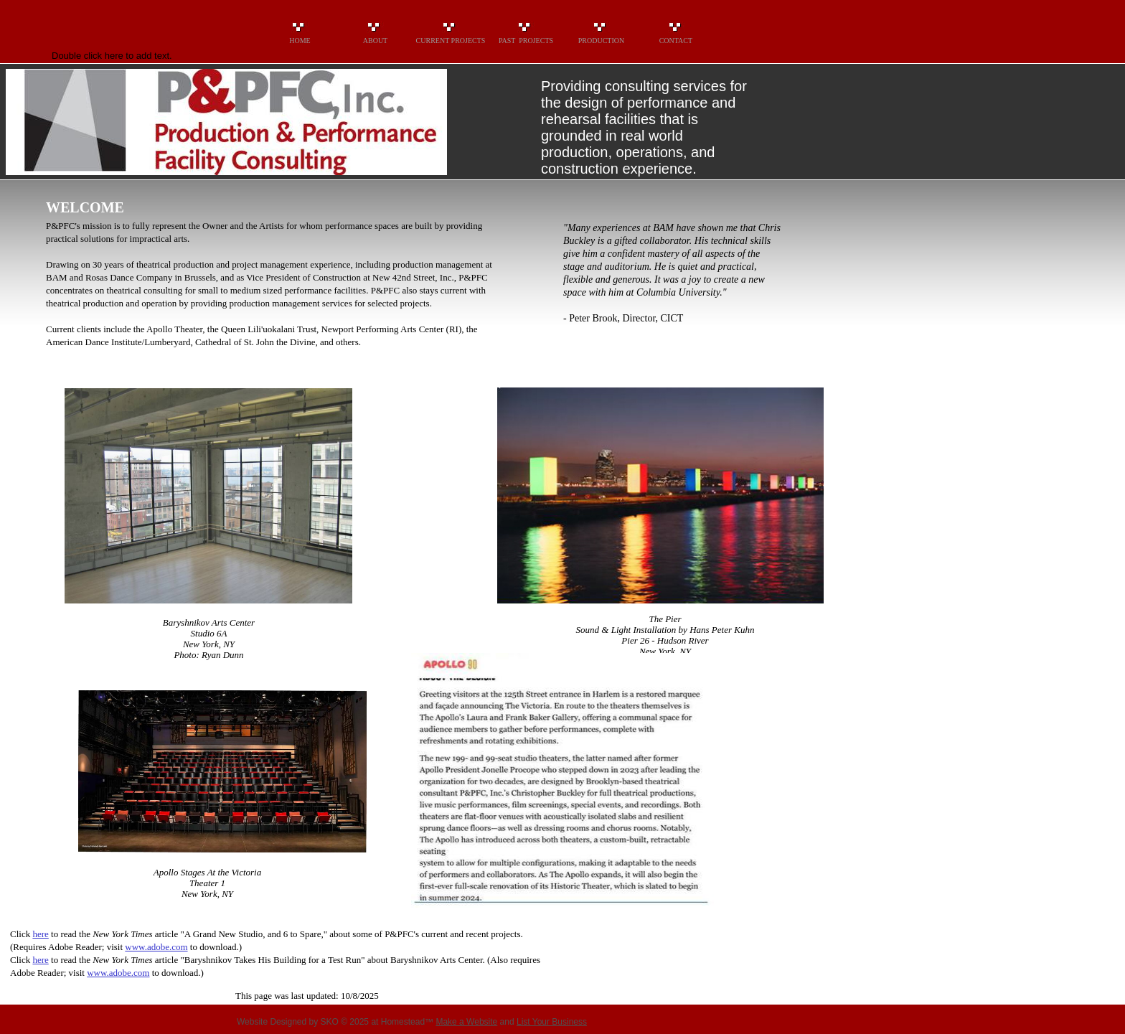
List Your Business (552, 1022)
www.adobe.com (156, 946)
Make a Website (466, 1022)
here (40, 934)
